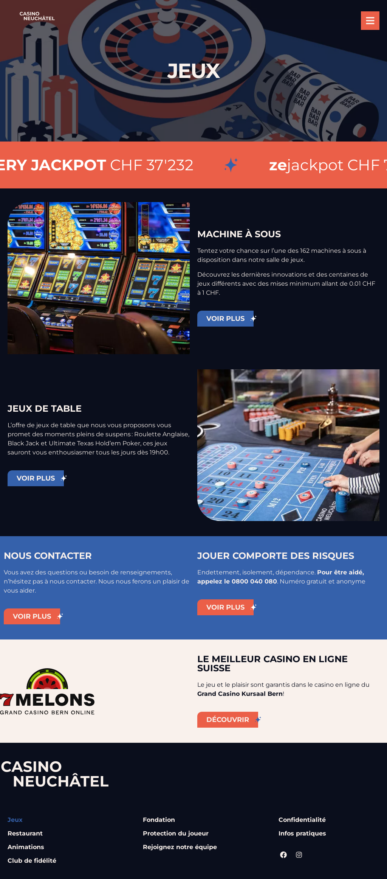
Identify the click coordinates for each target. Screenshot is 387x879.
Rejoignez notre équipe (180, 847)
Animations (26, 847)
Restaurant (25, 833)
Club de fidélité (32, 860)
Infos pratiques (302, 833)
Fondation (159, 819)
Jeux (15, 819)
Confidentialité (302, 819)
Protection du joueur (176, 833)
